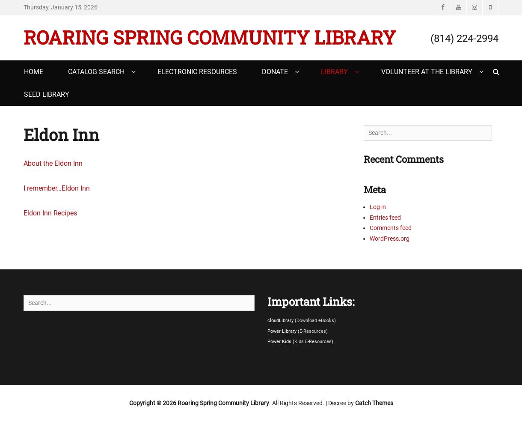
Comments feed (391, 227)
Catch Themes (374, 403)
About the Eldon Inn (53, 163)
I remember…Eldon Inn (57, 188)
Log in (378, 206)
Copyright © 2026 (153, 403)
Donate (275, 72)
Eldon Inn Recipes (50, 213)
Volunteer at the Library (426, 72)
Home (33, 72)
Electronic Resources (197, 72)
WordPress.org (389, 238)
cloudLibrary (281, 320)
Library (334, 72)
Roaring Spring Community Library (210, 37)
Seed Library (46, 94)
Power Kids (280, 341)
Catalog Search (96, 72)
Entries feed (385, 217)
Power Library (282, 331)
